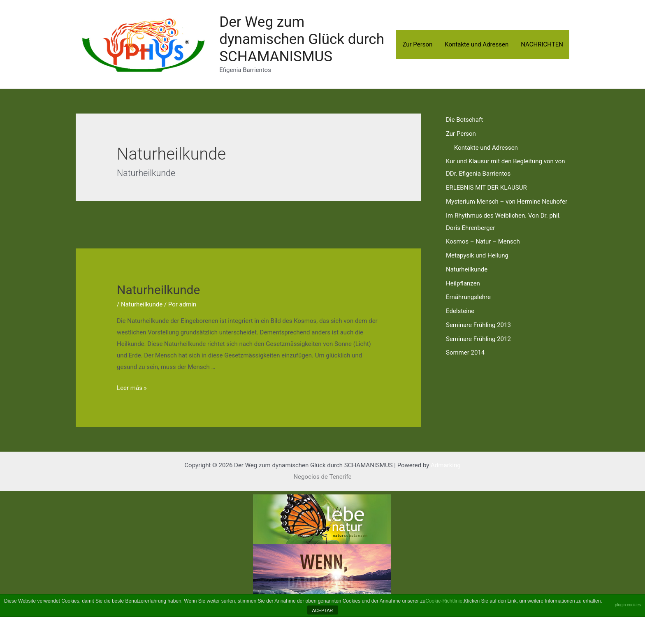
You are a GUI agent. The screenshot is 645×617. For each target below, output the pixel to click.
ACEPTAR (322, 610)
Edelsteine (460, 311)
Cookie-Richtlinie (443, 601)
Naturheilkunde (158, 290)
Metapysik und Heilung (477, 255)
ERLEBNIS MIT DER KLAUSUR (486, 187)
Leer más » (132, 388)
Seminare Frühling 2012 (478, 339)
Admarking (446, 465)
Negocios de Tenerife (322, 476)
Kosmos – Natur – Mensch (483, 241)
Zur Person (417, 44)
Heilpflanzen (463, 283)
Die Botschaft (464, 119)
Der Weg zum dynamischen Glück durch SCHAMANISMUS (301, 39)
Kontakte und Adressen (476, 44)
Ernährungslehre (468, 297)
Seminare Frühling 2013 (478, 325)
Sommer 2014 (465, 352)
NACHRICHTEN (542, 44)
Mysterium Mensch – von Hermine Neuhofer (506, 201)
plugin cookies (628, 605)
